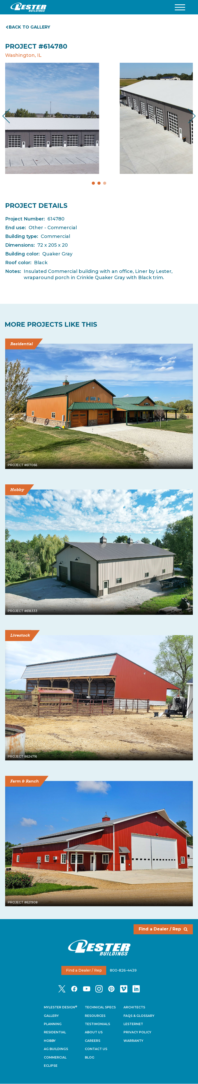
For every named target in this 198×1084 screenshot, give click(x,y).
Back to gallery (28, 27)
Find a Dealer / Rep (163, 929)
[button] (180, 7)
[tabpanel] (99, 118)
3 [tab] (104, 183)
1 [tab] (93, 183)
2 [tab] (99, 183)
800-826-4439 (123, 970)
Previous (10, 116)
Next (187, 116)
